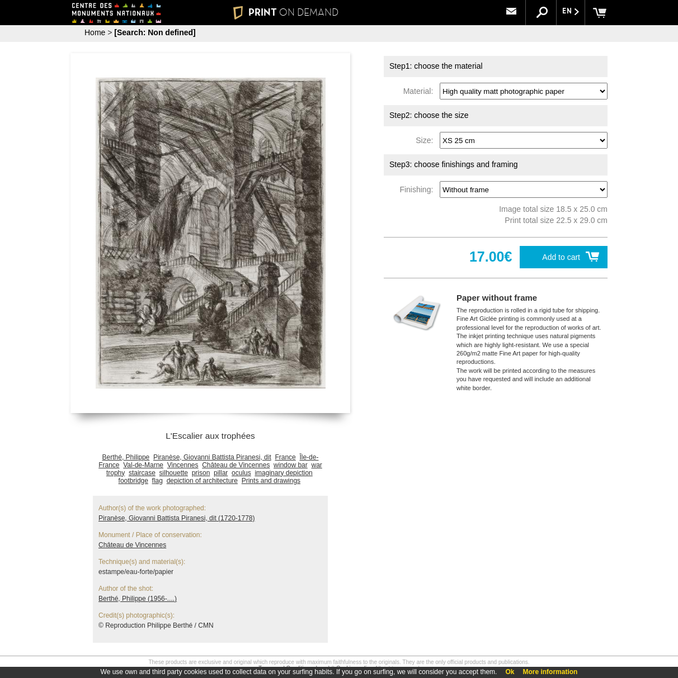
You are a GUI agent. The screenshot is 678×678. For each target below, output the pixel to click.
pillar (221, 473)
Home (94, 32)
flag (157, 481)
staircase (142, 473)
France (285, 457)
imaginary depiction (283, 473)
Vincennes (183, 465)
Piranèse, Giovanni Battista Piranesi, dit (212, 457)
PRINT (285, 12)
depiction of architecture (202, 481)
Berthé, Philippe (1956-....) (137, 599)
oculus (241, 473)
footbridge (133, 481)
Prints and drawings (271, 481)
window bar (291, 465)
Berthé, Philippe (126, 457)
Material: (420, 91)
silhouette (173, 473)
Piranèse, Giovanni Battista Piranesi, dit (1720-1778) (176, 518)
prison (201, 473)
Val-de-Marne (143, 465)
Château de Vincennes (236, 465)
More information (549, 672)
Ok (509, 672)
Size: (426, 140)
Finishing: (418, 189)
